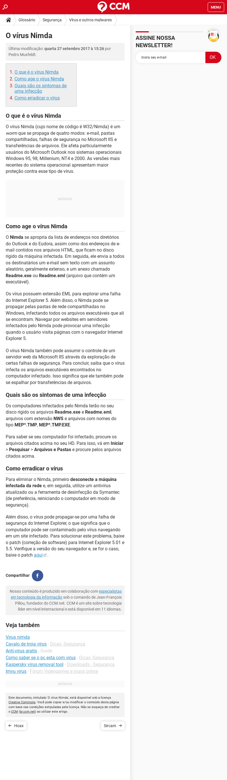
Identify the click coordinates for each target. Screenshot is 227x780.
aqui (38, 555)
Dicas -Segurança (67, 644)
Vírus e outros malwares (90, 20)
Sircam (110, 725)
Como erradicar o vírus (37, 98)
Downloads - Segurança (91, 664)
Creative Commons (22, 702)
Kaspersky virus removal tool (34, 664)
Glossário (26, 20)
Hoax (19, 725)
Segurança (52, 20)
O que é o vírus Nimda (37, 72)
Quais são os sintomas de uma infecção (41, 88)
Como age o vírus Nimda (39, 79)
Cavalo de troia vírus (26, 644)
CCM (14, 711)
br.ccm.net (27, 711)
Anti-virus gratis (21, 651)
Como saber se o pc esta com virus (41, 657)
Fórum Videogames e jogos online (64, 671)
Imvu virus (16, 671)
